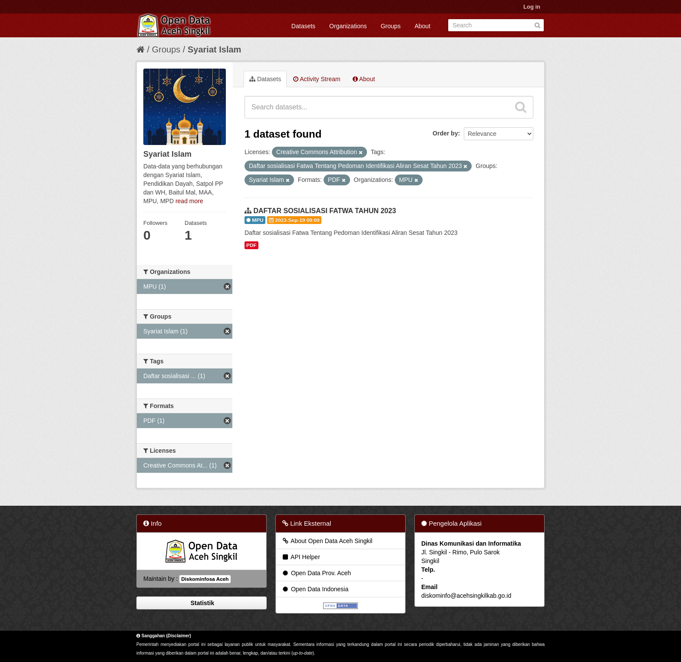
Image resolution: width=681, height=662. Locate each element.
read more (189, 201)
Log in (531, 6)
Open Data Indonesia (314, 589)
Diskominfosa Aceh (204, 579)
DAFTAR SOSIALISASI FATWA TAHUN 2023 (324, 210)
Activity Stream (316, 79)
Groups (390, 26)
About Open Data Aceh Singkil (326, 540)
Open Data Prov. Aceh (316, 573)
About (422, 26)
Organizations (348, 26)
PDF (251, 245)
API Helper (300, 556)
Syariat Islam (214, 49)
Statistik (201, 602)
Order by (445, 133)
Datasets (303, 26)
